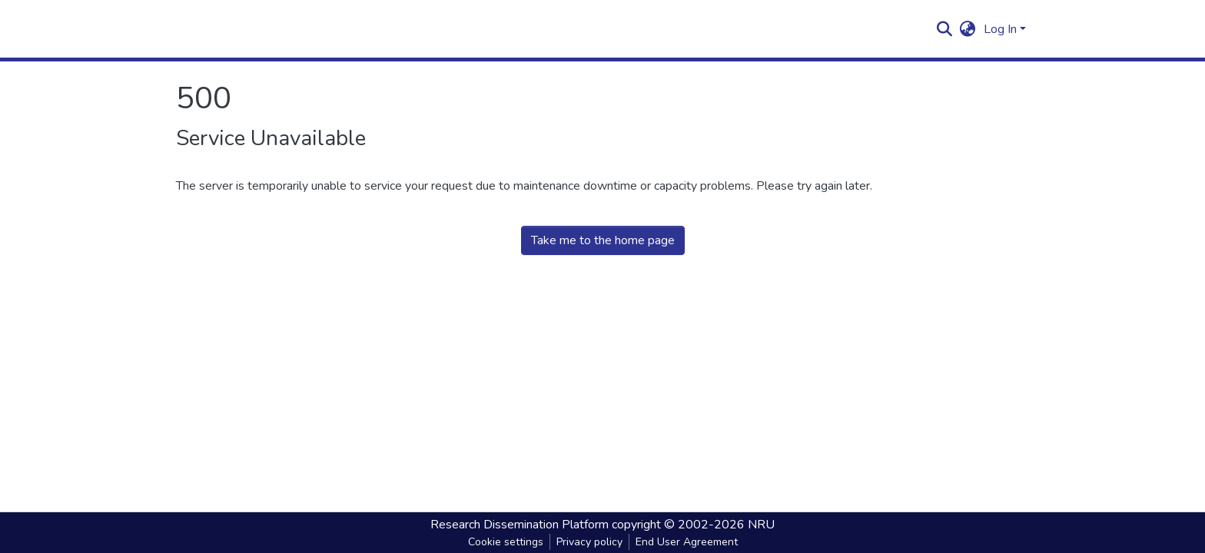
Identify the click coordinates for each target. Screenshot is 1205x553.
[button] (968, 29)
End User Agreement (687, 542)
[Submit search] (944, 29)
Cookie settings (505, 542)
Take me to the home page (603, 240)
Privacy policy (589, 542)
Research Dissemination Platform (519, 524)
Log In (1000, 29)
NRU (761, 524)
